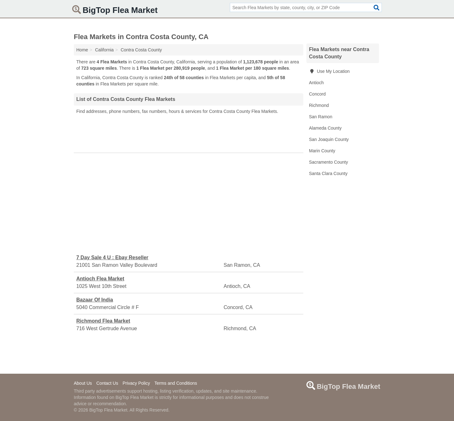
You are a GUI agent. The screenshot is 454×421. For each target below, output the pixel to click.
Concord (317, 93)
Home (82, 49)
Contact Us (107, 383)
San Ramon (320, 116)
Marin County (322, 150)
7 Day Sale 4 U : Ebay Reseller (112, 257)
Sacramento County (328, 162)
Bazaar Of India (94, 299)
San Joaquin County (329, 139)
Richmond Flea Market (103, 321)
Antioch (316, 82)
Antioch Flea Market (100, 278)
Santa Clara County (328, 173)
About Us (83, 383)
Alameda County (325, 128)
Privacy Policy (136, 383)
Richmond (319, 105)
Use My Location (329, 71)
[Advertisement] (188, 132)
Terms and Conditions (175, 383)
